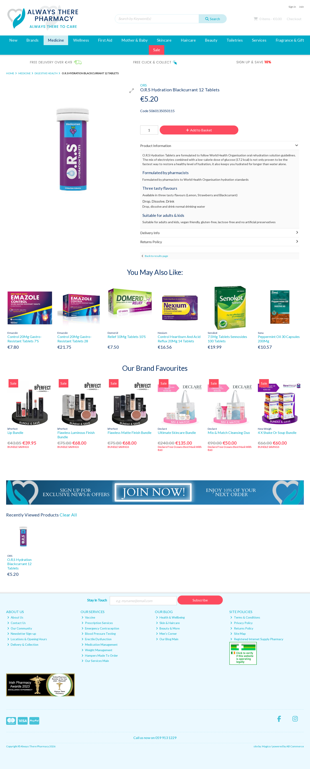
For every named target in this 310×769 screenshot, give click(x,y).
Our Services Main (95, 661)
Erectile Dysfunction (96, 639)
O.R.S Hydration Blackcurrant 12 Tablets (19, 563)
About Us (15, 617)
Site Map (238, 633)
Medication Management (99, 644)
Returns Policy (241, 628)
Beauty (211, 40)
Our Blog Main (167, 639)
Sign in (292, 6)
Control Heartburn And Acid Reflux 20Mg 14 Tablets (179, 338)
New (13, 40)
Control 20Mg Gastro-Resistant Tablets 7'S (24, 338)
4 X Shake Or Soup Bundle (277, 432)
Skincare (164, 40)
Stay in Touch (97, 600)
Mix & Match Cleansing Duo (229, 432)
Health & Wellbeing (170, 617)
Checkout (294, 19)
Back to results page (156, 256)
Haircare (188, 40)
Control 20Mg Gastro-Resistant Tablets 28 (74, 338)
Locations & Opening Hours (27, 639)
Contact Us (16, 623)
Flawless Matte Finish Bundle (129, 432)
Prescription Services (97, 623)
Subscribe (200, 600)
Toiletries (235, 40)
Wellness (81, 40)
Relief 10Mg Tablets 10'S (127, 336)
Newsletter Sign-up (21, 633)
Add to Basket (199, 130)
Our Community (19, 628)
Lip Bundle (15, 432)
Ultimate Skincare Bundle (177, 432)
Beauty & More (168, 628)
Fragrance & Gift (290, 40)
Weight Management (96, 650)
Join (301, 6)
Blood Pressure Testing (98, 633)
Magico (266, 746)
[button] (131, 90)
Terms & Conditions (245, 617)
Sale (156, 50)
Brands (32, 40)
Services (259, 40)
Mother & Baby (134, 40)
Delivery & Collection (22, 644)
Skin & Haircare (168, 623)
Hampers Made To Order (99, 655)
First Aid (105, 40)
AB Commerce (295, 746)
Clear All (68, 514)
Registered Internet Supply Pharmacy (256, 639)
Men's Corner (166, 633)
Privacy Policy (241, 623)
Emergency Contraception (100, 628)
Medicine (56, 40)
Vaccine (88, 617)
